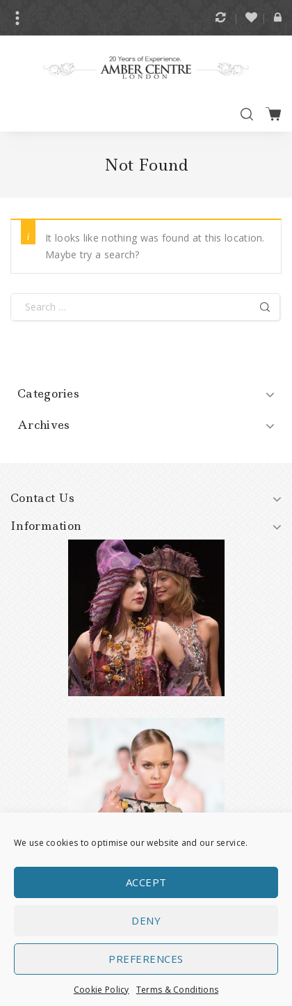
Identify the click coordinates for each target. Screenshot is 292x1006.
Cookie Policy (101, 995)
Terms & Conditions (177, 995)
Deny (146, 926)
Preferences (146, 964)
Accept (146, 888)
